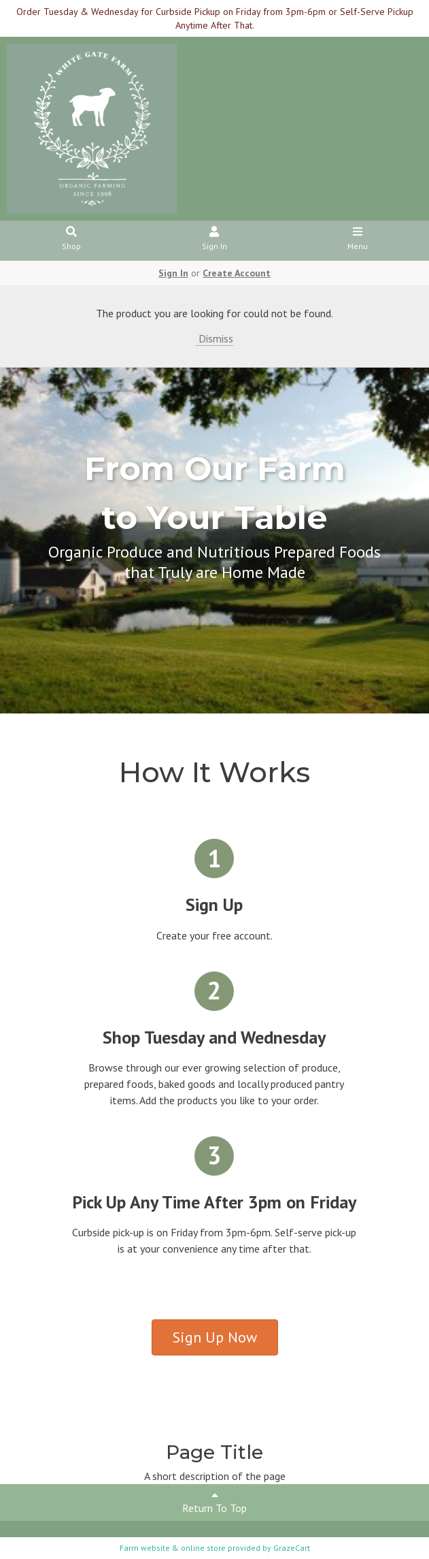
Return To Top (214, 1502)
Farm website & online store (173, 1548)
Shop (71, 239)
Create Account (237, 273)
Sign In (214, 239)
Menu (357, 239)
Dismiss (214, 338)
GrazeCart (291, 1548)
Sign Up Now (215, 1337)
